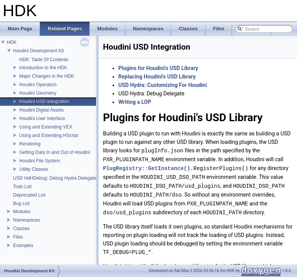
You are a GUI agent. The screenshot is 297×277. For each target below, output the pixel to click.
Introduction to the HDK (43, 67)
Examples (23, 245)
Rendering (29, 144)
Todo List (22, 186)
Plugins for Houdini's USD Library (158, 68)
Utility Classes (33, 169)
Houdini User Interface (42, 118)
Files (18, 237)
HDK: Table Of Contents (43, 59)
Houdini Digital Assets (41, 110)
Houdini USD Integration (44, 101)
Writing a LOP (134, 102)
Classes (21, 228)
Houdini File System (39, 161)
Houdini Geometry (37, 93)
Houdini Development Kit (38, 50)
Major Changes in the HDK (46, 76)
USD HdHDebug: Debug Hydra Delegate (54, 178)
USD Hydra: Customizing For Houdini (162, 85)
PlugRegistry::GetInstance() (146, 167)
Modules (21, 211)
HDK (12, 42)
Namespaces (26, 220)
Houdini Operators (37, 84)
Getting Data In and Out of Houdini (54, 152)
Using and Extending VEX (45, 127)
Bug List (21, 203)
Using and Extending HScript (48, 135)
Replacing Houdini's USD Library (157, 76)
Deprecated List (29, 195)
